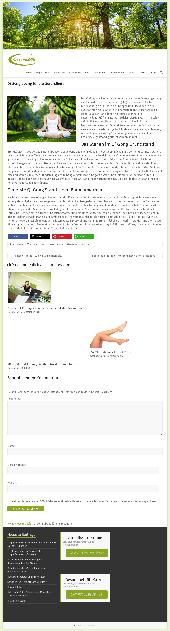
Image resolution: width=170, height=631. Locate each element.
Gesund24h (18, 244)
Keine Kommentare (79, 244)
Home (28, 72)
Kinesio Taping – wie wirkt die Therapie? (37, 255)
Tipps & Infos (43, 72)
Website (12, 483)
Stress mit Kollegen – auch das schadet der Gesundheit (45, 308)
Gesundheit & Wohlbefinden (109, 72)
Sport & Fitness (137, 72)
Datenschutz (90, 625)
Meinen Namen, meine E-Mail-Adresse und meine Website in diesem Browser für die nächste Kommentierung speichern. (84, 501)
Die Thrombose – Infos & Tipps (111, 352)
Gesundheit (58, 244)
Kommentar (15, 398)
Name (11, 446)
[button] (18, 236)
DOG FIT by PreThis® (87, 552)
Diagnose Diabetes (17, 601)
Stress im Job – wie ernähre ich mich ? (27, 582)
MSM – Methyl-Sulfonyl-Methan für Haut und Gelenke (43, 364)
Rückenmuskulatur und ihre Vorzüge (26, 576)
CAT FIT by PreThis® (86, 594)
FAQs (153, 72)
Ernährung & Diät (79, 72)
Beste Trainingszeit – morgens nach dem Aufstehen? (125, 255)
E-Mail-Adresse (17, 464)
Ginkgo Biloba (14, 587)
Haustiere (59, 72)
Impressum (78, 625)
